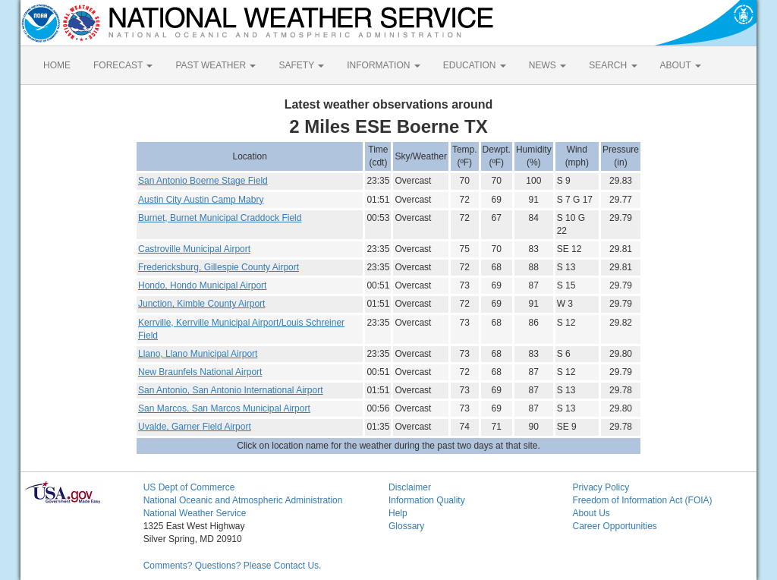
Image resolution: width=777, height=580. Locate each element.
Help (397, 513)
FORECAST (123, 65)
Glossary (406, 526)
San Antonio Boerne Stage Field (203, 180)
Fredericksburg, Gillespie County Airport (218, 267)
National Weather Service (195, 513)
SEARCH (613, 65)
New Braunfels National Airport (200, 372)
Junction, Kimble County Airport (201, 303)
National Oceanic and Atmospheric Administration (243, 500)
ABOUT (680, 65)
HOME (57, 65)
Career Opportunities (614, 526)
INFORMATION (383, 65)
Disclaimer (409, 487)
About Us (590, 513)
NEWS (547, 65)
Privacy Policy (600, 487)
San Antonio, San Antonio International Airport (230, 390)
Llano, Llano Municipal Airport (197, 353)
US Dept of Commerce (189, 487)
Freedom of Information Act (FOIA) (642, 500)
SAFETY (301, 65)
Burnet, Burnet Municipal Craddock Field (219, 218)
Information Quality (426, 500)
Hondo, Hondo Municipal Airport (202, 285)
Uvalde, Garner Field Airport (194, 426)
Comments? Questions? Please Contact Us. (232, 565)
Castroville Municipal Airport (194, 249)
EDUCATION (474, 65)
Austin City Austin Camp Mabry (200, 199)
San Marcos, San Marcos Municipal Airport (224, 408)
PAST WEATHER (215, 65)
